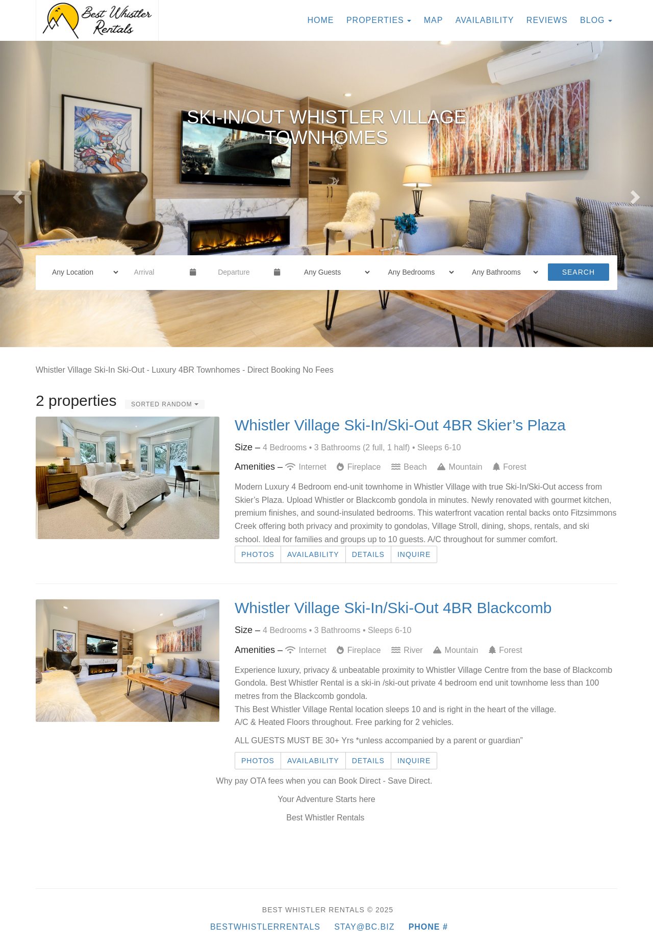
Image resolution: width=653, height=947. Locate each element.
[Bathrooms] (502, 272)
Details (368, 554)
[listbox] (326, 194)
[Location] (82, 272)
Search (578, 272)
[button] (16, 194)
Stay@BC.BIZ (364, 926)
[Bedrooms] (418, 272)
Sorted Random (164, 404)
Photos (257, 554)
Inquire (414, 554)
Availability (485, 20)
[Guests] (334, 272)
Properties (375, 20)
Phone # (428, 926)
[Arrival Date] (158, 272)
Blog (592, 20)
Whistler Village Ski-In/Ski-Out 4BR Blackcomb (393, 607)
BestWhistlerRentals (272, 926)
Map (433, 20)
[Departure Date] (241, 272)
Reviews (547, 20)
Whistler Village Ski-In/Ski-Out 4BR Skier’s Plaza (400, 425)
